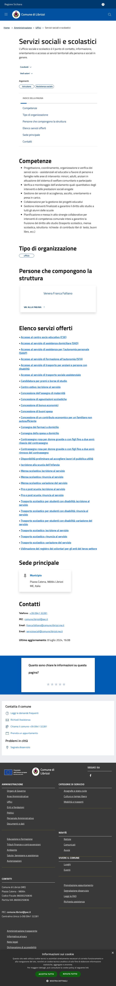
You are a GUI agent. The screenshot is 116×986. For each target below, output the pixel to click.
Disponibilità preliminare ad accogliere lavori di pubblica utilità (57, 459)
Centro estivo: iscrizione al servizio (41, 387)
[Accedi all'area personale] (103, 4)
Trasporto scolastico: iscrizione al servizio (45, 530)
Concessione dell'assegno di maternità (43, 393)
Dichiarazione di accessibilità (21, 947)
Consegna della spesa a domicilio (40, 433)
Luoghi (67, 864)
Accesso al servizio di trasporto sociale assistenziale (51, 375)
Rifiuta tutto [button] (70, 974)
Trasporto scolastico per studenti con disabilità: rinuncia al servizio (53, 513)
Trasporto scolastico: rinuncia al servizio (44, 536)
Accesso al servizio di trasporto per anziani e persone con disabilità (53, 367)
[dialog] (58, 968)
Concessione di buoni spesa (37, 411)
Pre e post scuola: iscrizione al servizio (43, 489)
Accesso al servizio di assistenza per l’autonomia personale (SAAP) (54, 351)
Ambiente (12, 850)
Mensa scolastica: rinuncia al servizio (42, 477)
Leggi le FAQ (70, 896)
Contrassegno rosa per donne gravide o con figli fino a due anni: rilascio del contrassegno (57, 441)
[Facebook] (91, 775)
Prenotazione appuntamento (78, 885)
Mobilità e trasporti (73, 802)
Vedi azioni (27, 73)
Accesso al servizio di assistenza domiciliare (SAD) (49, 343)
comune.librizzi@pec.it (36, 619)
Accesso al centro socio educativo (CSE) (43, 337)
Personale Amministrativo (20, 818)
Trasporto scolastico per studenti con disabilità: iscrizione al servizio (54, 503)
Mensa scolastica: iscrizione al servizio (43, 471)
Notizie (67, 839)
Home (7, 27)
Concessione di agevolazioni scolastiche (44, 399)
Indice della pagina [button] (33, 98)
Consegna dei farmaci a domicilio (40, 427)
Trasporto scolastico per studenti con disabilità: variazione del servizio (55, 522)
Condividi (26, 67)
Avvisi (67, 850)
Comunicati (69, 844)
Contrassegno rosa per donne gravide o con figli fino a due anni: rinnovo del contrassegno (57, 451)
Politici (10, 813)
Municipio (36, 575)
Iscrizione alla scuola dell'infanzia (40, 465)
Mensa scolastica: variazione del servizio (44, 483)
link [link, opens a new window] (87, 967)
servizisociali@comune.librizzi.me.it (44, 631)
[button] (58, 980)
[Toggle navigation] (6, 14)
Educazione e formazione (20, 839)
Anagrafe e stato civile (75, 791)
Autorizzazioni (14, 861)
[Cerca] (109, 14)
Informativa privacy (17, 936)
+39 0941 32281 (38, 613)
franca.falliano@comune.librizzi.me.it (45, 625)
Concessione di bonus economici (39, 405)
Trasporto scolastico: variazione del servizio (46, 542)
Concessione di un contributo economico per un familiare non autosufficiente (55, 419)
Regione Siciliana (13, 4)
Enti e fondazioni (15, 807)
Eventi (67, 870)
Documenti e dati (16, 823)
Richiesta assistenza (74, 901)
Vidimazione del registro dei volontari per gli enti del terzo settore (59, 549)
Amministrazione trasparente (22, 931)
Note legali (12, 942)
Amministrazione (23, 27)
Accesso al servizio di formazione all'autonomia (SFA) (52, 359)
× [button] (112, 953)
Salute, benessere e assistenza (22, 855)
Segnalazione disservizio (76, 890)
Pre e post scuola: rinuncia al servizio (42, 495)
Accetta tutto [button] (46, 974)
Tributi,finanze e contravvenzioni (24, 844)
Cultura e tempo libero (75, 796)
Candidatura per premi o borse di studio (44, 381)
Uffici (38, 27)
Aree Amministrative (17, 796)
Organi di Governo (16, 791)
